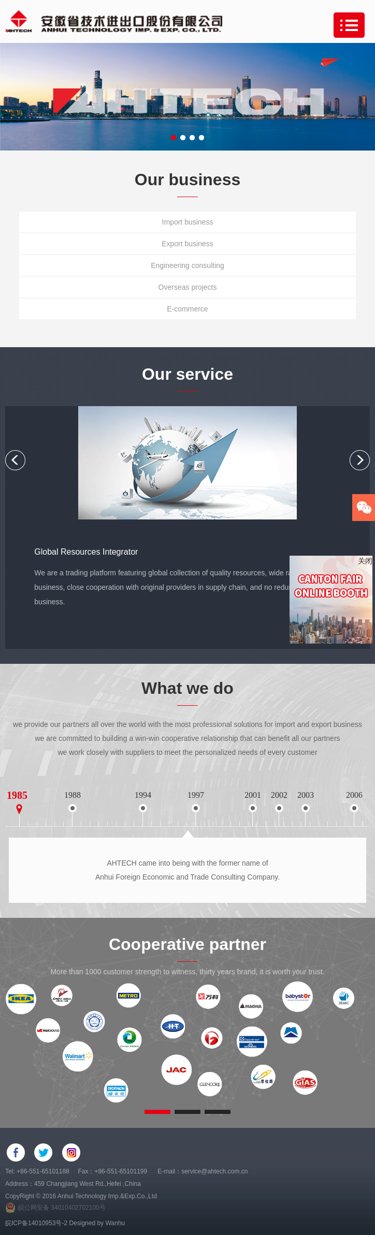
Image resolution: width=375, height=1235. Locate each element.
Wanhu (115, 1223)
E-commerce (187, 309)
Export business (187, 244)
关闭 (365, 561)
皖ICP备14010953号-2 (36, 1223)
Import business (187, 222)
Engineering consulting (187, 265)
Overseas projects (187, 287)
